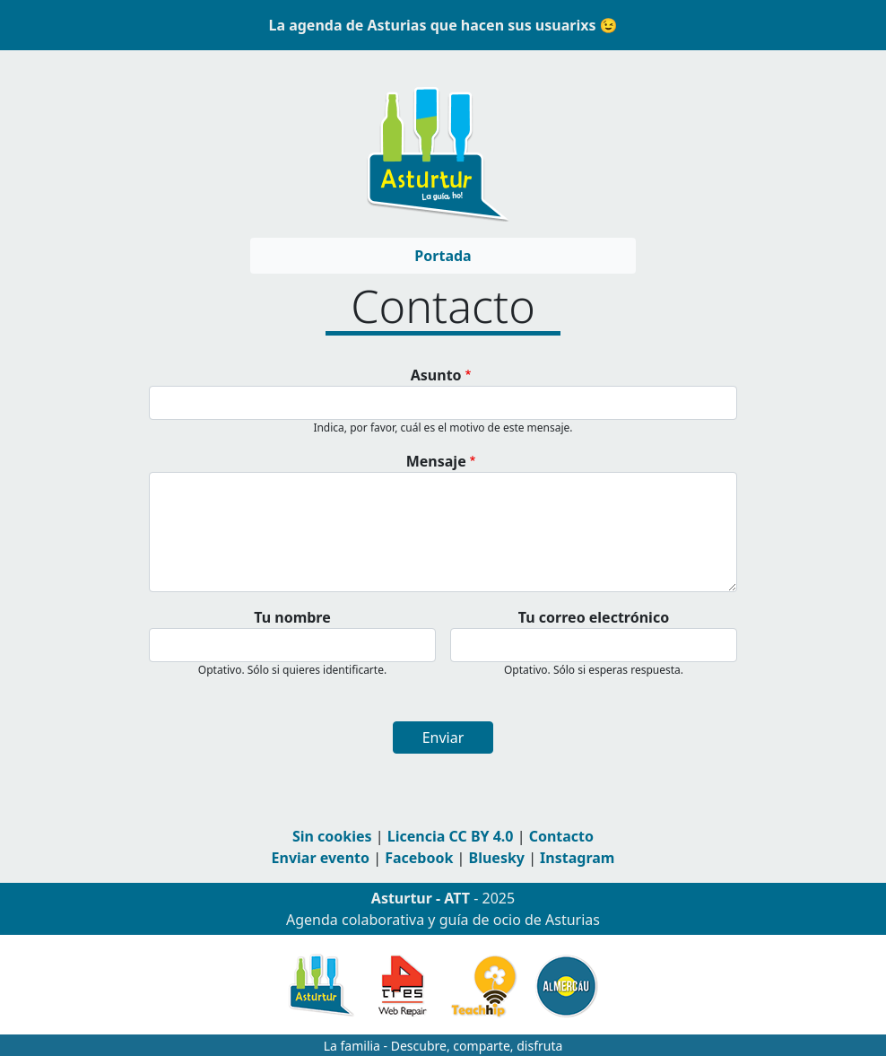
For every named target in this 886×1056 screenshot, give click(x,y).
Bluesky (497, 858)
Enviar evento (320, 858)
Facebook (419, 858)
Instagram (577, 858)
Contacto (561, 836)
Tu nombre (292, 617)
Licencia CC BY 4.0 (450, 836)
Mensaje (436, 461)
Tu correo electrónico (593, 617)
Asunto (436, 375)
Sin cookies (332, 836)
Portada (442, 256)
